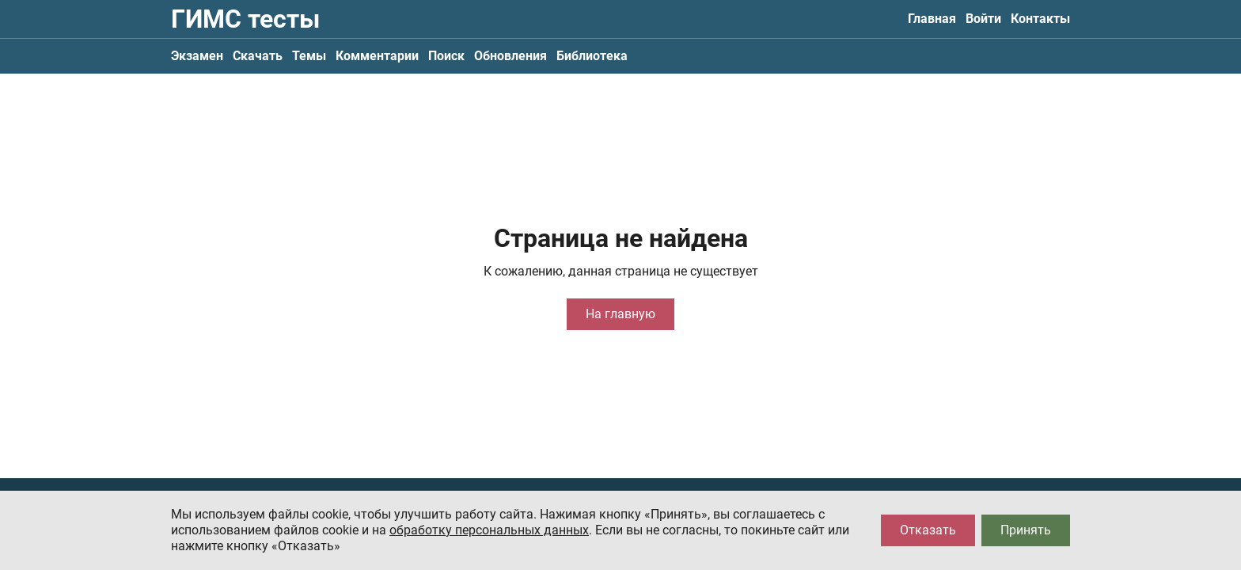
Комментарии (377, 55)
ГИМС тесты (245, 19)
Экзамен (197, 55)
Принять (1025, 530)
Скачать (258, 55)
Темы (309, 55)
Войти (983, 18)
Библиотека (592, 55)
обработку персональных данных (489, 530)
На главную (620, 313)
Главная (932, 18)
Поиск (446, 55)
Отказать (928, 530)
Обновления (510, 55)
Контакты (1040, 18)
